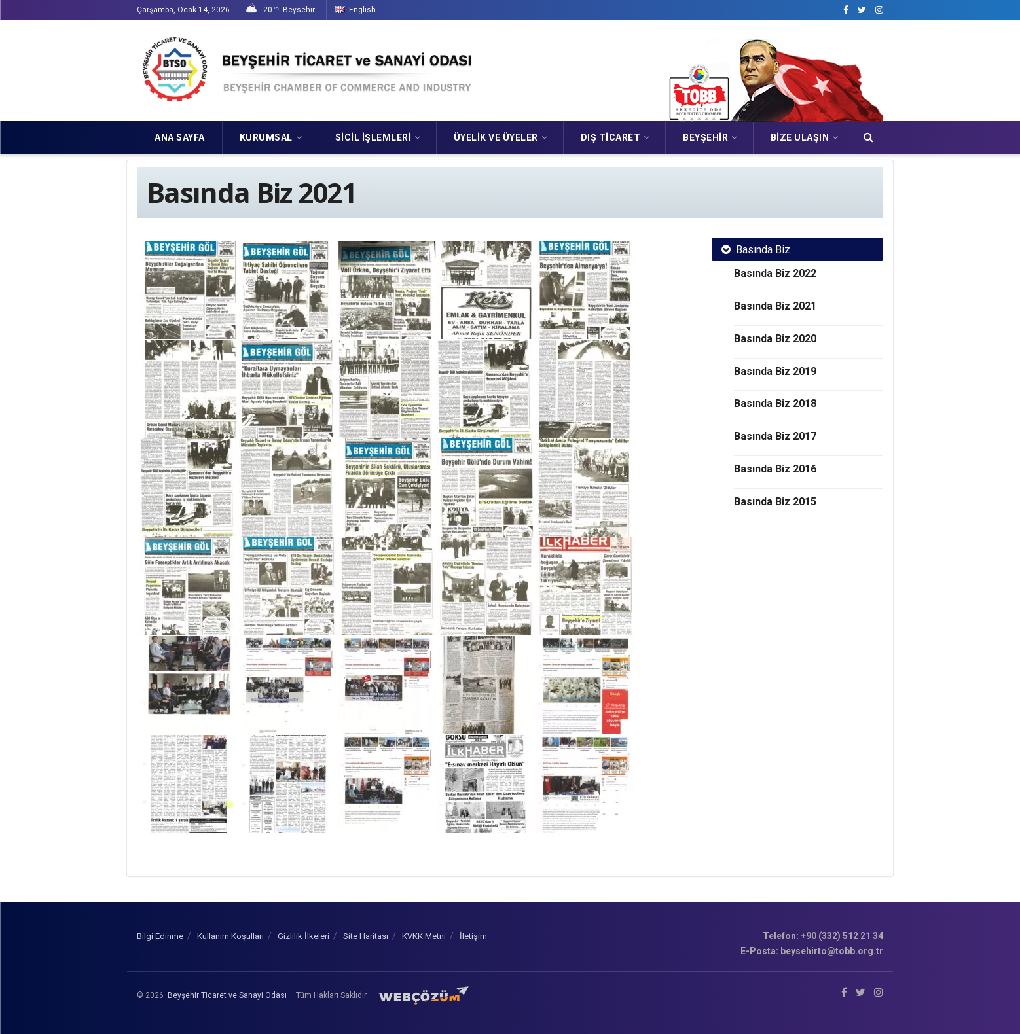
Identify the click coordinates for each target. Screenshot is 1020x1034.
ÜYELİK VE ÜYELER (496, 137)
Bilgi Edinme (160, 936)
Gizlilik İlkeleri (303, 936)
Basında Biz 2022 (775, 273)
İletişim (473, 936)
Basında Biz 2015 (775, 501)
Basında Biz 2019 (775, 371)
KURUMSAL (266, 137)
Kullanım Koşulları (230, 936)
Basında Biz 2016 (775, 469)
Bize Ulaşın (800, 137)
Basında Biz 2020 (775, 338)
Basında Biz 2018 (775, 403)
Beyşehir (705, 137)
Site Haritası (365, 936)
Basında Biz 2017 (775, 436)
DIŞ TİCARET (611, 137)
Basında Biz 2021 (775, 306)
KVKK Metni (424, 936)
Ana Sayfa (180, 137)
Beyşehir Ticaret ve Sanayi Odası (227, 995)
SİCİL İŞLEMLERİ (373, 137)
